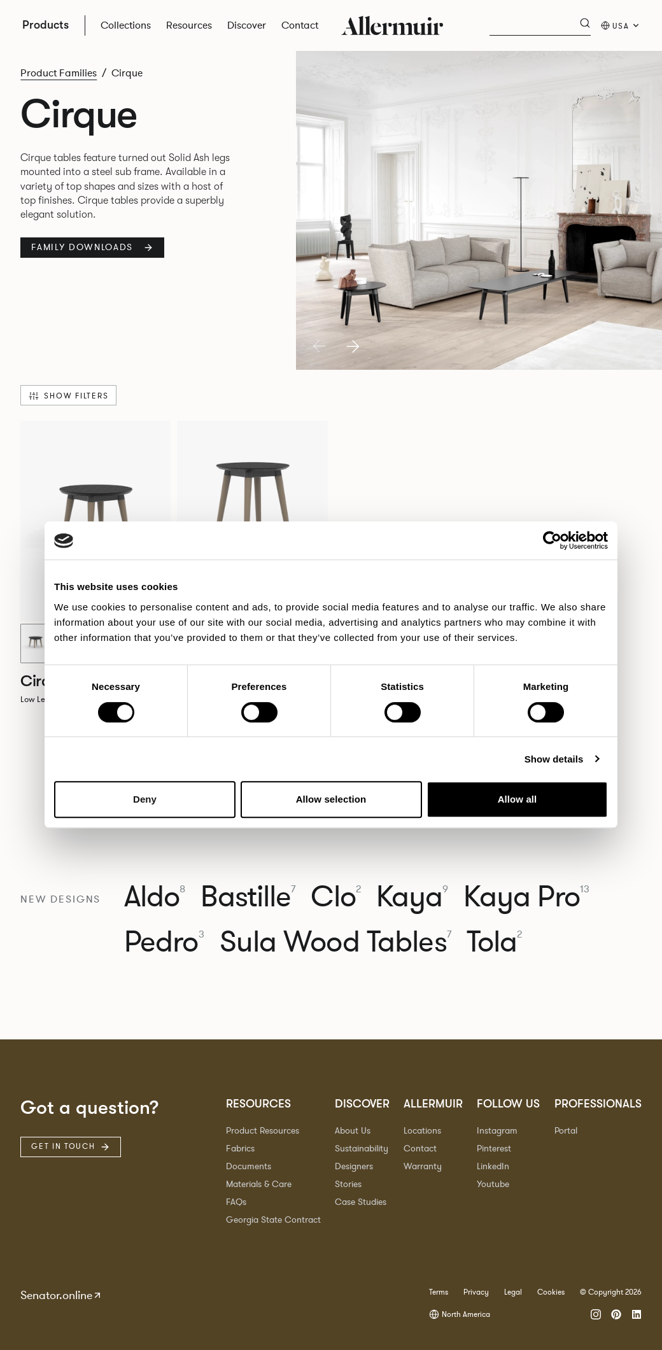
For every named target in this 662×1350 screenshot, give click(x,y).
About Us (352, 1131)
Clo (335, 897)
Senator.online (61, 1295)
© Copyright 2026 (611, 1292)
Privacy (476, 1292)
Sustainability (361, 1149)
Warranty (423, 1166)
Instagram (497, 1131)
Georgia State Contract (273, 1220)
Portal (565, 1131)
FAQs (236, 1202)
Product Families (58, 73)
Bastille (248, 897)
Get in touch (70, 1146)
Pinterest (494, 1149)
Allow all (517, 799)
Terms (438, 1292)
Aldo (155, 897)
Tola (495, 942)
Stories (348, 1184)
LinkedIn (493, 1166)
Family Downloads (92, 247)
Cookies (551, 1292)
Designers (354, 1166)
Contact (420, 1149)
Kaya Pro (526, 897)
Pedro (164, 942)
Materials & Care (259, 1184)
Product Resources (262, 1131)
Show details (554, 759)
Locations (422, 1131)
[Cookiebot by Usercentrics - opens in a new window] (552, 541)
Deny (145, 799)
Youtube (493, 1184)
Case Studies (360, 1202)
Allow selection (331, 799)
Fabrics (240, 1149)
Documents (248, 1166)
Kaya (412, 897)
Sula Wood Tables (335, 942)
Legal (513, 1292)
